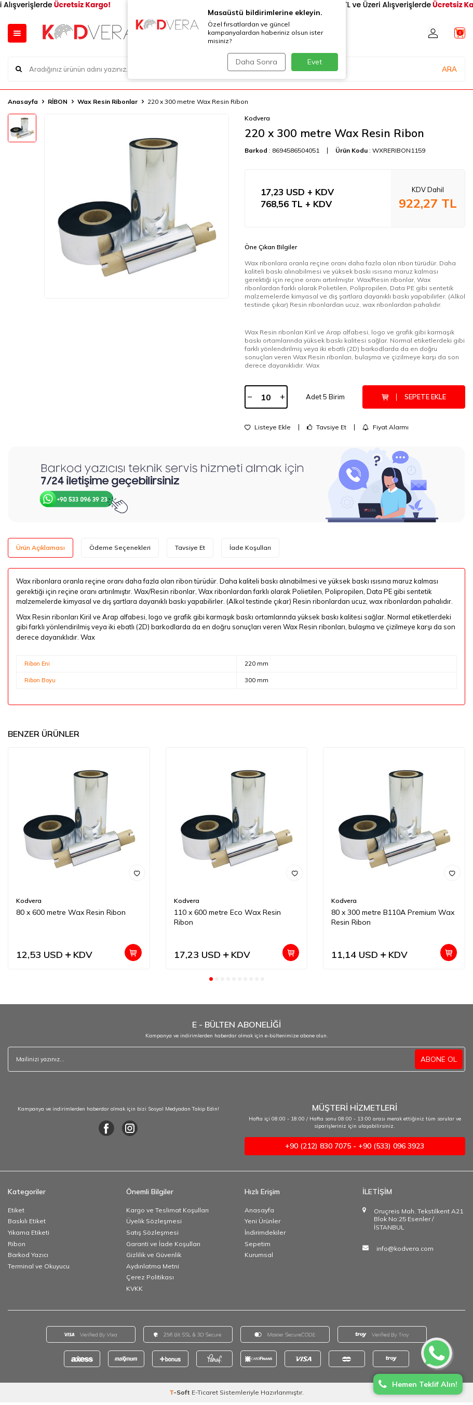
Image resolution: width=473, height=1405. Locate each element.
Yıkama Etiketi (28, 1235)
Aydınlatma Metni (152, 1268)
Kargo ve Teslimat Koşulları (167, 1213)
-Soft (180, 1395)
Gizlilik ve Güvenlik (153, 1257)
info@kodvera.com (405, 1250)
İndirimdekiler (265, 1235)
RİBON (57, 101)
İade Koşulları (250, 550)
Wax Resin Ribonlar (107, 101)
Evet (314, 61)
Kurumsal (259, 1257)
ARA (449, 68)
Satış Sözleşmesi (152, 1235)
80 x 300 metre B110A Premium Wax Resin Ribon (392, 919)
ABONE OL (439, 1061)
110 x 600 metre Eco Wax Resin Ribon (227, 919)
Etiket (16, 1213)
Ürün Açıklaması (40, 550)
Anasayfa (23, 101)
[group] (136, 206)
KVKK (134, 1291)
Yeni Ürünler (262, 1223)
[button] (211, 981)
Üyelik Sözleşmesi (154, 1223)
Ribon (16, 1246)
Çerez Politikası (150, 1280)
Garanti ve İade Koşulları (163, 1246)
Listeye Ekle (268, 430)
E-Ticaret (205, 1395)
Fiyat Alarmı (385, 430)
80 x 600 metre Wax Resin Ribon (71, 915)
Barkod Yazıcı (28, 1257)
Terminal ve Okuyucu (39, 1268)
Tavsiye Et (326, 430)
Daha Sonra (254, 61)
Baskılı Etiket (27, 1223)
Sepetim (258, 1246)
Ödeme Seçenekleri (120, 550)
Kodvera (257, 118)
